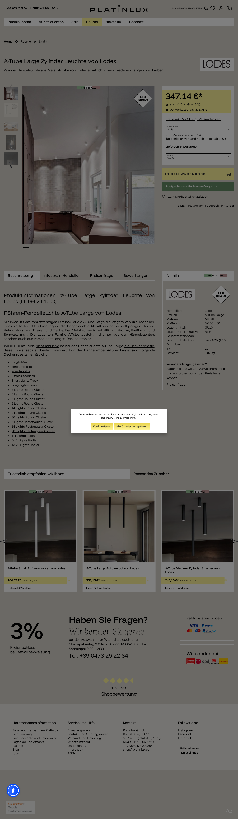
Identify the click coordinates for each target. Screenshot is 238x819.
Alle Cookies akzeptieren (131, 426)
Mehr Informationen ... (125, 417)
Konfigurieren (102, 426)
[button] (13, 790)
